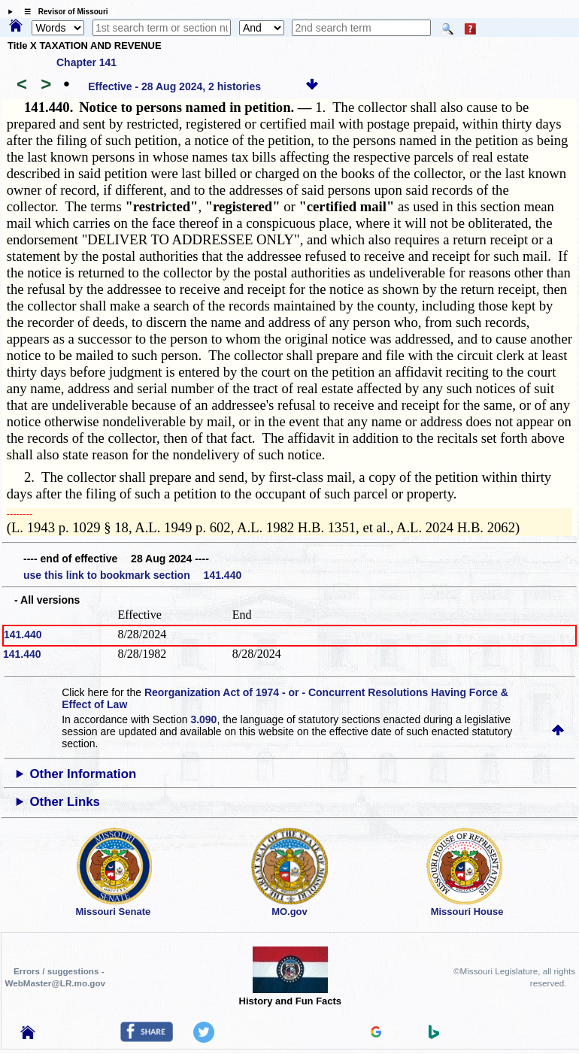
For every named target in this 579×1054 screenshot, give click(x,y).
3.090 (203, 719)
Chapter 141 (86, 62)
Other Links (65, 802)
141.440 (23, 634)
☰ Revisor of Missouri (62, 12)
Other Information (83, 774)
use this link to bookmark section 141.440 (132, 575)
